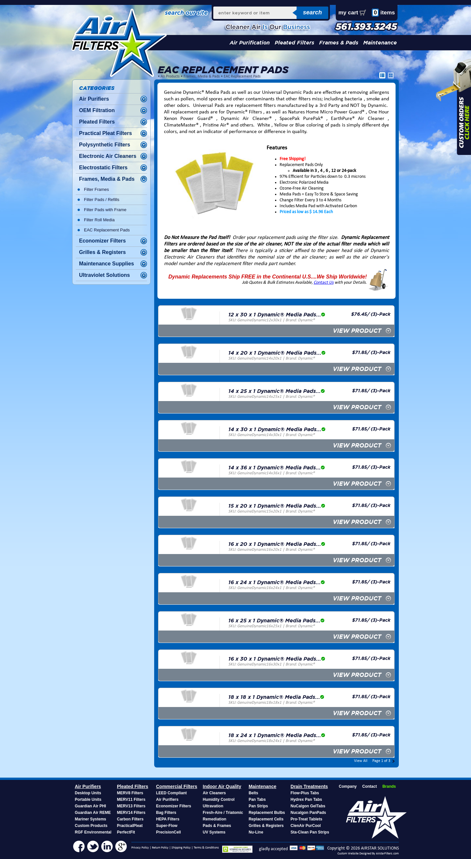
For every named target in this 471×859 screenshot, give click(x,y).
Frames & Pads (338, 43)
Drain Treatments (309, 786)
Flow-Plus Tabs (305, 793)
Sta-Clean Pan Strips (310, 832)
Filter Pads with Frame (105, 209)
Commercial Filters (176, 786)
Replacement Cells (266, 819)
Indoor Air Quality (222, 786)
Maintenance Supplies (106, 263)
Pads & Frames (217, 825)
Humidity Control (219, 799)
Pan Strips (258, 806)
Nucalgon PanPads (308, 812)
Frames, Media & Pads (202, 76)
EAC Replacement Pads (242, 76)
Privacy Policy (140, 848)
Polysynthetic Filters (104, 144)
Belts (253, 793)
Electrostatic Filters (103, 167)
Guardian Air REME (93, 812)
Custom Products (91, 825)
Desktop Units (88, 793)
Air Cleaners (214, 793)
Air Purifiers (94, 99)
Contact (369, 786)
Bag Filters (166, 812)
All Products (170, 76)
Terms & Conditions (206, 848)
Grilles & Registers (102, 252)
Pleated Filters (294, 43)
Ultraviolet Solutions (104, 275)
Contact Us (323, 282)
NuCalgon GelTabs (308, 806)
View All (360, 761)
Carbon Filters (130, 819)
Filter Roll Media (99, 219)
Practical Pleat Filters (105, 133)
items (383, 12)
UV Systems (214, 832)
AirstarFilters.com (387, 853)
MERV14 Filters (131, 812)
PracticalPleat (130, 825)
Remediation (214, 819)
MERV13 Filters (131, 806)
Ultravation (213, 806)
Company (348, 786)
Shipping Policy (181, 848)
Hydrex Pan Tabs (306, 799)
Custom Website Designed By (356, 853)
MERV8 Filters (130, 793)
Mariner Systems (90, 819)
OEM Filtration (97, 110)
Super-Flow (166, 825)
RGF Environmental (93, 832)
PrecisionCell (168, 832)
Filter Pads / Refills (101, 199)
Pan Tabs (257, 799)
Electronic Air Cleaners (107, 156)
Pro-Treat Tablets (306, 819)
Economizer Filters (102, 241)
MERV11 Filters (131, 799)
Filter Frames (96, 189)
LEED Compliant (171, 793)
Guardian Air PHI (90, 806)
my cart (348, 12)
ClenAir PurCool (306, 825)
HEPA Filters (167, 819)
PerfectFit (126, 832)
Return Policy (160, 848)
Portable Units (88, 799)
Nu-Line (256, 832)
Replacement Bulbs (267, 812)
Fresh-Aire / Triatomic (223, 812)
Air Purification (250, 43)
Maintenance (380, 43)
